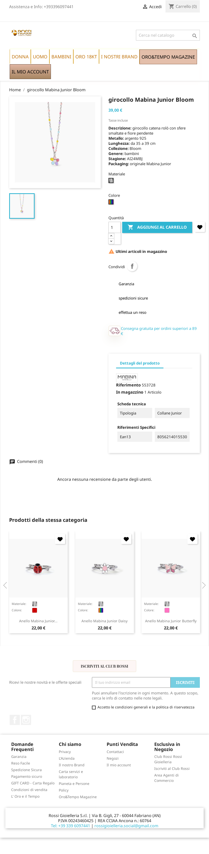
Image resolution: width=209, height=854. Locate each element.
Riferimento (128, 384)
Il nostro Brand (72, 764)
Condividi (132, 266)
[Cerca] (168, 35)
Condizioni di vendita (29, 789)
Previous (7, 585)
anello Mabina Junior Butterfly (171, 620)
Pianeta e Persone (74, 783)
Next (202, 585)
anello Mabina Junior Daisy (104, 620)
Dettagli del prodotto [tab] (140, 363)
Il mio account (119, 764)
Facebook (15, 720)
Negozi (113, 758)
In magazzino (129, 392)
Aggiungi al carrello (157, 227)
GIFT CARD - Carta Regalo (32, 783)
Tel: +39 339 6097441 (70, 826)
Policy (63, 790)
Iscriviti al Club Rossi (104, 666)
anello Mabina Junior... (38, 620)
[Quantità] (114, 227)
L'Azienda (67, 758)
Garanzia (18, 756)
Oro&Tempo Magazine (78, 796)
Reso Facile (20, 763)
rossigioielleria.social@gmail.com (126, 826)
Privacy (65, 751)
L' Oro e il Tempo (25, 796)
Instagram (26, 720)
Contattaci (115, 751)
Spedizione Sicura (26, 769)
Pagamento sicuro (26, 776)
